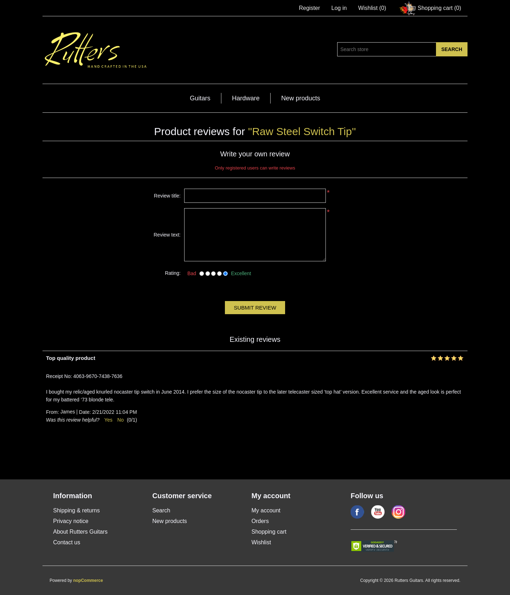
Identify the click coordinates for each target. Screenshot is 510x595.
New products (300, 98)
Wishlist (261, 542)
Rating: (173, 273)
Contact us (66, 542)
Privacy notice (71, 521)
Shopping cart (269, 532)
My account (265, 510)
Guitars (200, 98)
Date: (85, 412)
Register (309, 8)
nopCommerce (88, 580)
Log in (339, 8)
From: (52, 412)
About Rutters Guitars (80, 532)
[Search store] (386, 49)
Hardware (246, 98)
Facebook (357, 512)
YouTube (378, 512)
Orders (260, 521)
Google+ (398, 512)
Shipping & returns (76, 510)
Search (161, 510)
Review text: (167, 235)
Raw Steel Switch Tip (302, 131)
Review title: (167, 196)
